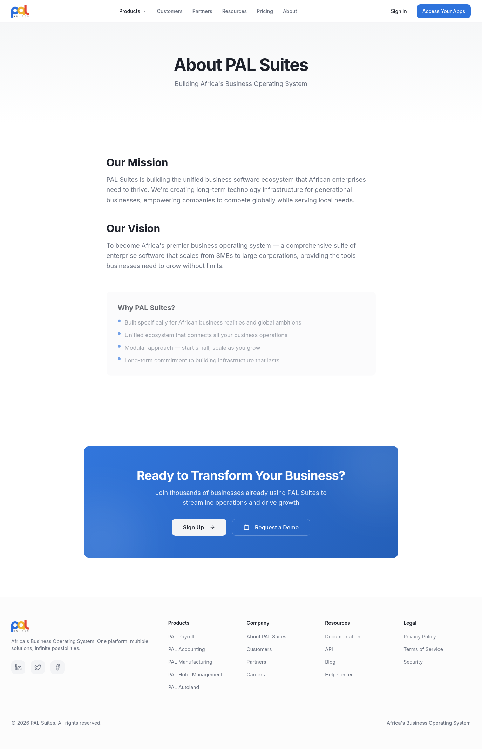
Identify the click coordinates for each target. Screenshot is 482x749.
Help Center (339, 674)
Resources (234, 11)
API (329, 649)
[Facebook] (57, 667)
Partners (202, 11)
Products (132, 11)
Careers (255, 674)
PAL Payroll (181, 637)
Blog (330, 662)
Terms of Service (423, 649)
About (290, 11)
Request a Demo (271, 528)
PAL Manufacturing (190, 662)
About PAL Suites (266, 637)
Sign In (399, 11)
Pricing (265, 11)
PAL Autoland (183, 687)
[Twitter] (38, 667)
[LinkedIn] (18, 667)
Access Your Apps (443, 11)
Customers (170, 11)
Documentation (342, 637)
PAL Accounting (186, 649)
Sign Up (199, 528)
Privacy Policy (419, 637)
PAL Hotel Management (195, 674)
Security (413, 662)
